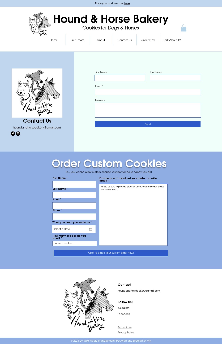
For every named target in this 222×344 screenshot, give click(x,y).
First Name (101, 72)
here (127, 3)
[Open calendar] (90, 229)
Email (98, 86)
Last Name (156, 72)
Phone (57, 210)
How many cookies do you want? (69, 237)
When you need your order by (72, 222)
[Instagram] (18, 133)
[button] (184, 28)
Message (100, 100)
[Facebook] (13, 133)
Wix (149, 341)
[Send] (148, 124)
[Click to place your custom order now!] (111, 253)
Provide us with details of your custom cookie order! (128, 179)
